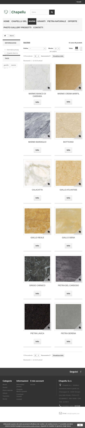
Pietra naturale (56, 21)
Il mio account (37, 381)
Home (7, 21)
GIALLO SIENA (68, 238)
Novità (5, 399)
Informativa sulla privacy (31, 426)
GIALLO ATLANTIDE (68, 190)
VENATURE (8, 82)
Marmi (32, 21)
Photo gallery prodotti (17, 27)
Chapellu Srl (19, 21)
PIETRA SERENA (68, 333)
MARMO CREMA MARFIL (68, 94)
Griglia (76, 49)
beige (6, 76)
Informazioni (10, 43)
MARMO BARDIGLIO (37, 142)
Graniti (41, 21)
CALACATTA (37, 190)
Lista (81, 49)
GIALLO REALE (37, 238)
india (11, 76)
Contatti (38, 27)
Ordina (25, 48)
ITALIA (6, 72)
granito (6, 69)
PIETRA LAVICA (37, 333)
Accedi (78, 2)
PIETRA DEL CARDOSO (68, 285)
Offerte (72, 21)
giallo (16, 82)
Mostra (50, 48)
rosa (5, 86)
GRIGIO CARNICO (37, 285)
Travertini (6, 396)
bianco (6, 79)
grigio (13, 72)
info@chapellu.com (73, 413)
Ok (80, 425)
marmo (13, 69)
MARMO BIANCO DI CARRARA (37, 95)
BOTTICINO (68, 142)
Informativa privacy (12, 49)
